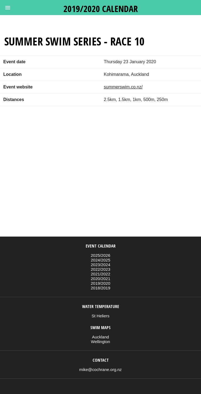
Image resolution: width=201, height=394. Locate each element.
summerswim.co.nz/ (123, 87)
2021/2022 (100, 274)
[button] (7, 7)
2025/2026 (100, 255)
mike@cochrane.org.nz (100, 369)
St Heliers (100, 316)
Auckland (100, 337)
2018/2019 (100, 288)
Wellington (100, 341)
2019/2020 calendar (100, 9)
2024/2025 (100, 260)
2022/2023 (100, 269)
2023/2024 (100, 264)
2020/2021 (100, 278)
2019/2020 (100, 283)
